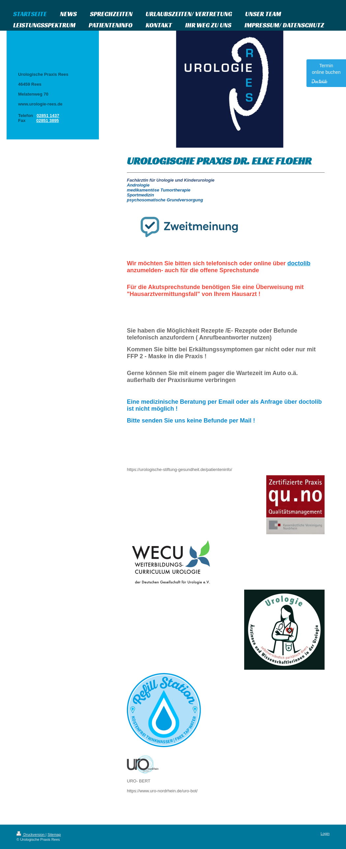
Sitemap (54, 834)
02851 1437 (48, 115)
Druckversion (30, 834)
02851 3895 (47, 120)
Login (325, 833)
